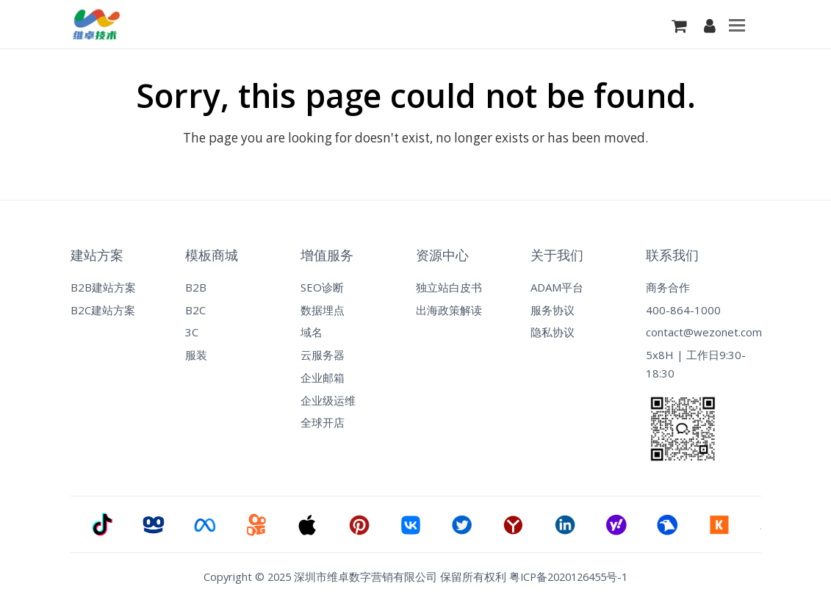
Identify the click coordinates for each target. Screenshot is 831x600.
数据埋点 (323, 310)
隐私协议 (552, 332)
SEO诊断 (322, 287)
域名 (312, 332)
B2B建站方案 (103, 287)
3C (191, 332)
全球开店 (323, 422)
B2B (195, 287)
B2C (195, 310)
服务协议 (552, 310)
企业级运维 (328, 400)
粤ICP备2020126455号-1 (568, 576)
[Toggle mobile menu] (737, 24)
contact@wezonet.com (703, 332)
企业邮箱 (323, 377)
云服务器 (323, 354)
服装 (196, 354)
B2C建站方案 (103, 310)
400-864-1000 (683, 310)
